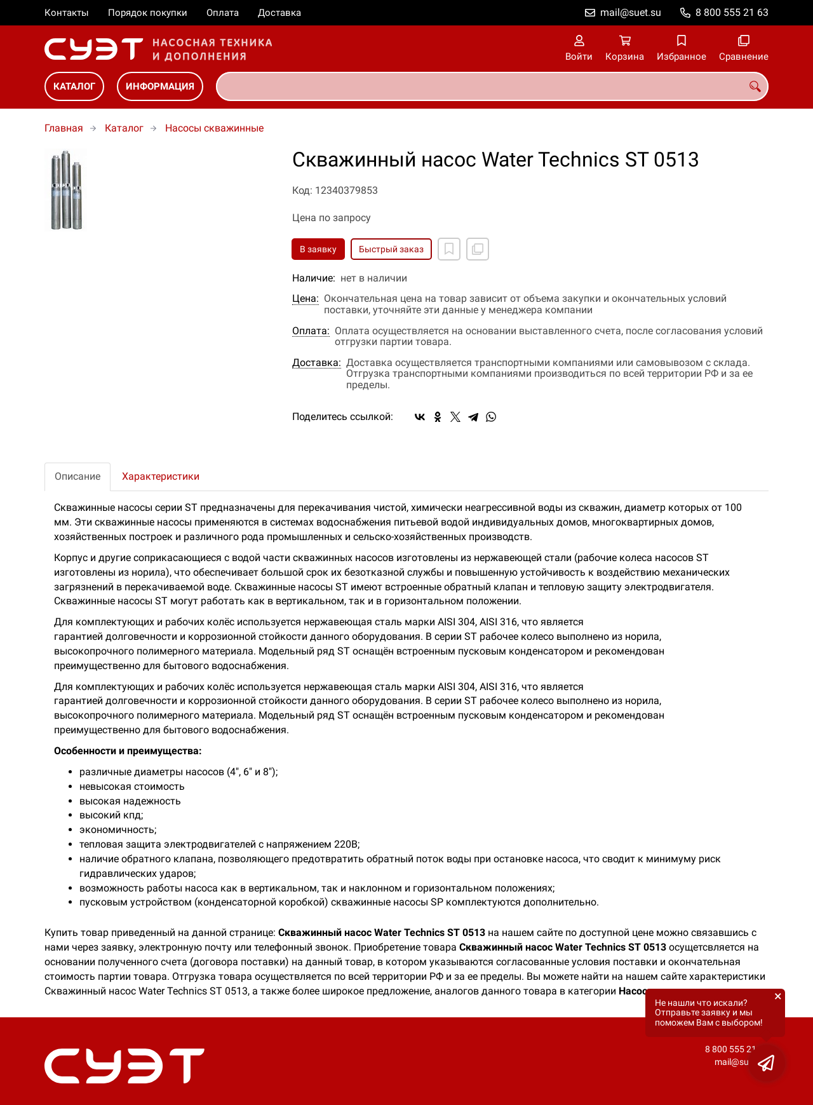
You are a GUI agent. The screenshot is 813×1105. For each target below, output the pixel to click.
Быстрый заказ (391, 249)
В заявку (318, 249)
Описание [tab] (77, 476)
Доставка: (316, 363)
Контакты (66, 12)
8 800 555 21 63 (732, 12)
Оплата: (311, 331)
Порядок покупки (147, 12)
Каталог (74, 86)
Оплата (222, 12)
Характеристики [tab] (160, 476)
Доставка (279, 12)
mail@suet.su (630, 12)
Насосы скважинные (214, 128)
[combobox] (492, 86)
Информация (160, 86)
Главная (63, 128)
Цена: (305, 298)
